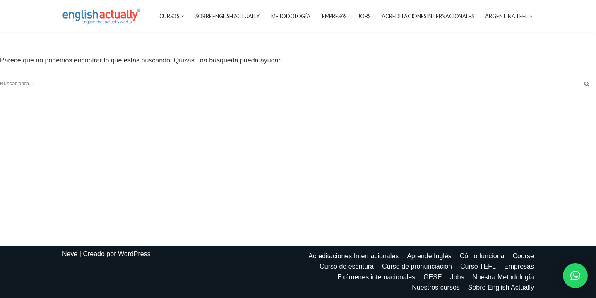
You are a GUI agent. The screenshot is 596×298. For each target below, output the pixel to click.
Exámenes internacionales (377, 277)
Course (523, 256)
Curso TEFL (478, 266)
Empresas (334, 16)
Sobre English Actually (227, 16)
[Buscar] (288, 83)
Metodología (290, 16)
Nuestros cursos (436, 287)
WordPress (134, 253)
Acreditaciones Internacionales (427, 16)
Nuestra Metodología (503, 277)
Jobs (364, 16)
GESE (432, 277)
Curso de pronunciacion (417, 266)
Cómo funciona (482, 256)
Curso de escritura (347, 266)
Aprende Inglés (429, 256)
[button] (182, 16)
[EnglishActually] (103, 16)
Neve (69, 253)
